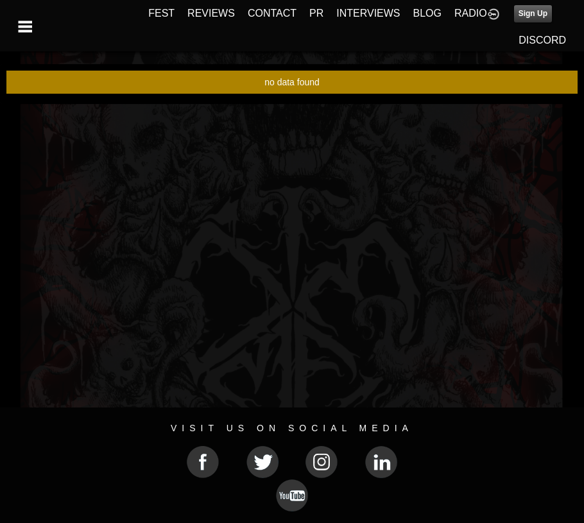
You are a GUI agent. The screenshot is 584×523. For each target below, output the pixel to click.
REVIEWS (211, 13)
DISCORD (542, 40)
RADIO (470, 13)
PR (316, 13)
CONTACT (272, 13)
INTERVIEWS (368, 13)
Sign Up (533, 13)
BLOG (427, 13)
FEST (161, 13)
